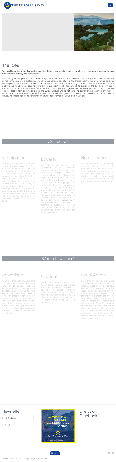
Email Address (9, 418)
